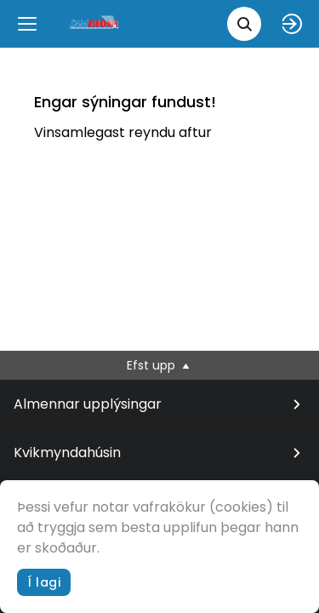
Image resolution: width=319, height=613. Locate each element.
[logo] (95, 23)
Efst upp (159, 365)
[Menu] (27, 24)
